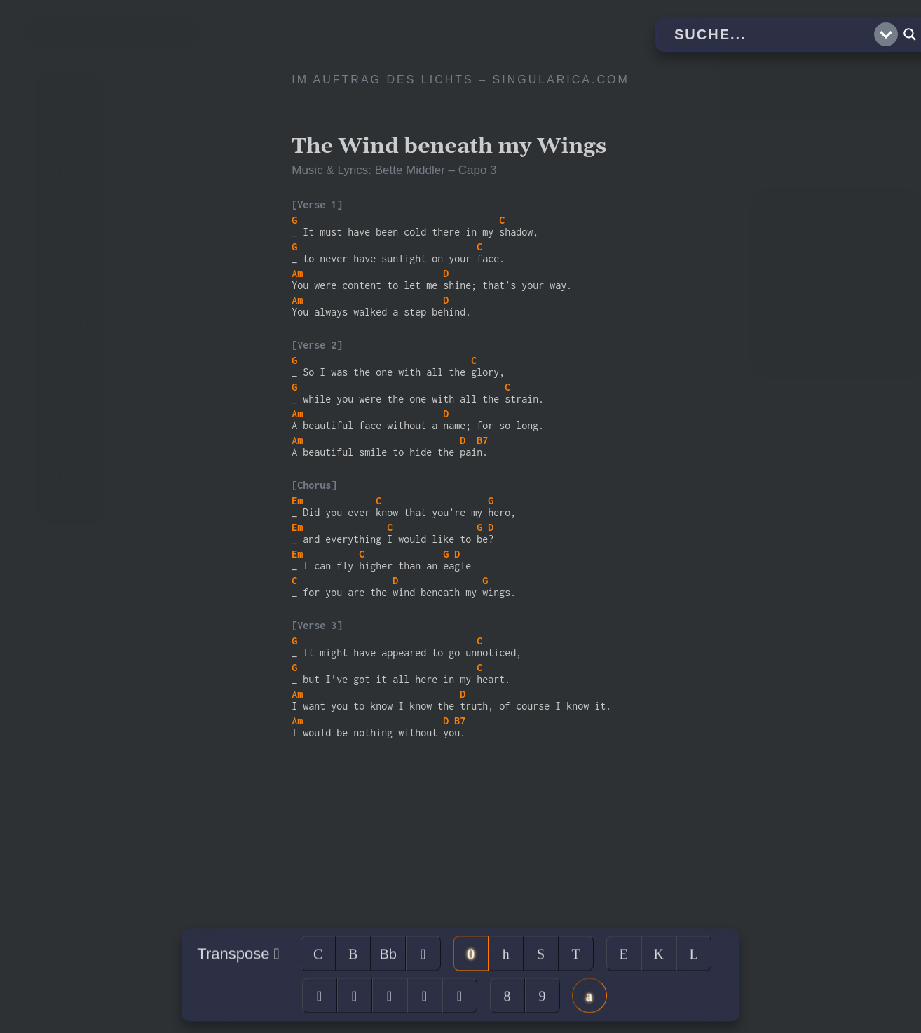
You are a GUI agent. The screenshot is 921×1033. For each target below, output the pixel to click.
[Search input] (772, 34)
